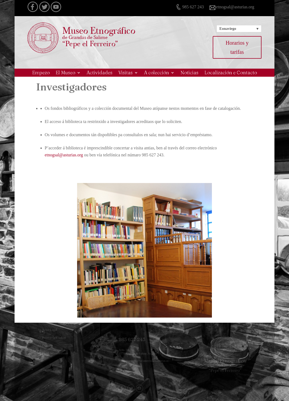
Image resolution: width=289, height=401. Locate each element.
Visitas (125, 73)
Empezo (41, 73)
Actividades (99, 73)
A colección (156, 73)
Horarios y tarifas (237, 47)
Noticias (189, 73)
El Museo (65, 73)
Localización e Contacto (230, 73)
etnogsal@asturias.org (64, 155)
